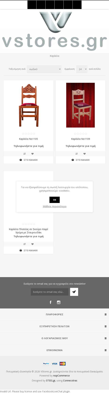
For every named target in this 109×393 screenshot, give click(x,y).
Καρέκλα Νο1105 (28, 138)
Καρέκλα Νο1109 (80, 138)
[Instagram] (58, 302)
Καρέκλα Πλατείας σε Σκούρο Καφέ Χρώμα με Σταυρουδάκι (28, 231)
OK (54, 199)
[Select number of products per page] (81, 69)
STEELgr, (51, 380)
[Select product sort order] (44, 69)
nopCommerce (61, 375)
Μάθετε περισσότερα (54, 206)
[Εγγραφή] (49, 292)
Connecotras (70, 380)
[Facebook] (50, 302)
